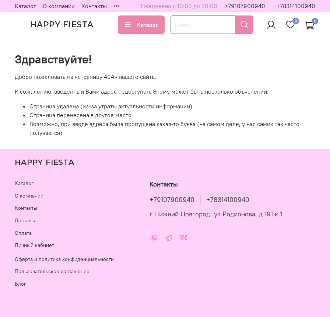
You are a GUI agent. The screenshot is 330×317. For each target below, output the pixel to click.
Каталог (25, 6)
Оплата (23, 233)
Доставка (25, 220)
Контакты (94, 6)
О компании (59, 6)
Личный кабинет (34, 245)
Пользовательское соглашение (52, 271)
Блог (20, 284)
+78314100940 (296, 6)
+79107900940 (245, 6)
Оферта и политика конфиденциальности (64, 259)
